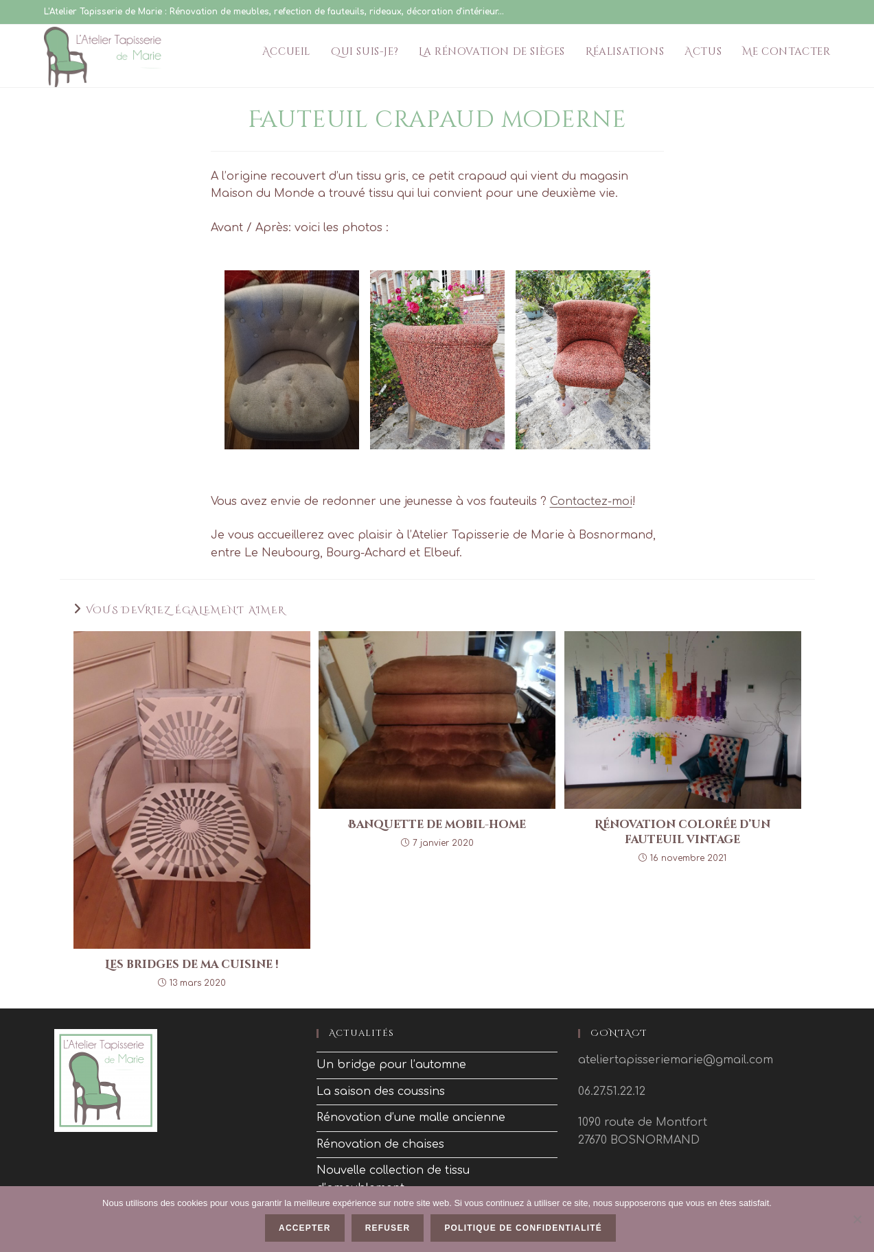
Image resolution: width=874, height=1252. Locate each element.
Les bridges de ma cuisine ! (192, 964)
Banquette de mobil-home (437, 824)
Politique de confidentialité (523, 1228)
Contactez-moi (591, 501)
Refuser (388, 1228)
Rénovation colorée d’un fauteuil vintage (682, 832)
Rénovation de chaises (380, 1144)
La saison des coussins (381, 1091)
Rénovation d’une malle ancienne (411, 1117)
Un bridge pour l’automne (391, 1065)
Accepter (305, 1228)
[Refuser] (857, 1219)
